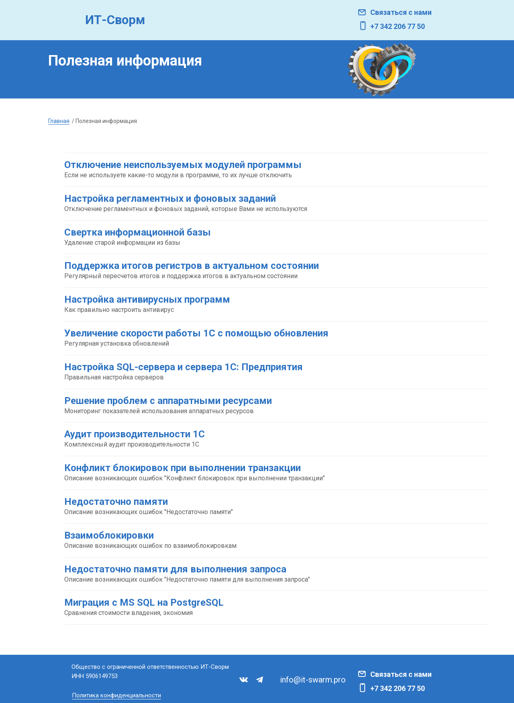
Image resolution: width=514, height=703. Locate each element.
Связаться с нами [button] (401, 12)
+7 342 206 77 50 (397, 26)
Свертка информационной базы (137, 232)
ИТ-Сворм (115, 19)
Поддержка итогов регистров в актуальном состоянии (191, 265)
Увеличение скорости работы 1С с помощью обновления (196, 333)
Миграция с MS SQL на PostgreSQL (144, 602)
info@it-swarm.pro (313, 680)
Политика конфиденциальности (116, 695)
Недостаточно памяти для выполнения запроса (175, 569)
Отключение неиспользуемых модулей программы (183, 164)
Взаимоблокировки (109, 535)
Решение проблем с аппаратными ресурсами (168, 400)
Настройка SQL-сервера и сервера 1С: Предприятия (183, 367)
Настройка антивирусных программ (147, 299)
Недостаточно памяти (116, 501)
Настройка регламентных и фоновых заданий (170, 198)
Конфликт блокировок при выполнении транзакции (182, 467)
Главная (58, 121)
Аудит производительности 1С (134, 434)
